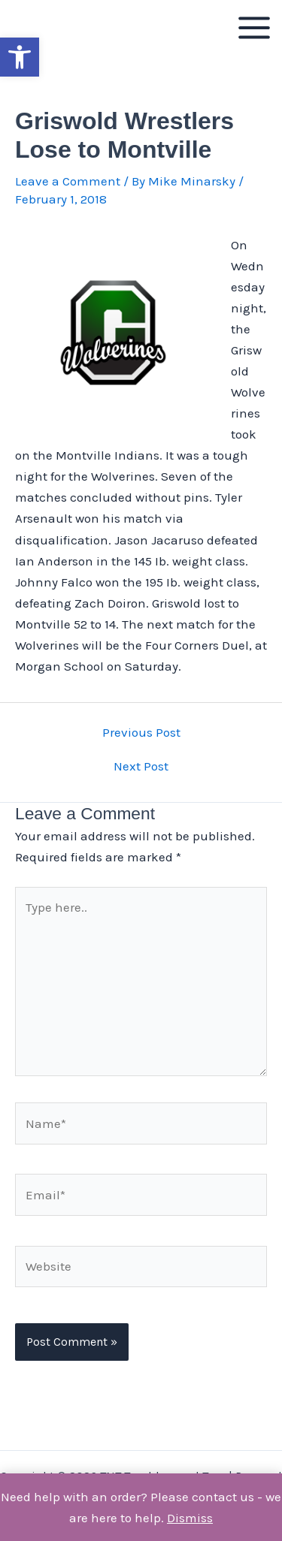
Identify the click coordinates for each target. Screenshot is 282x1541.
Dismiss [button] (190, 1517)
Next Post (141, 766)
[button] (19, 57)
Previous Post (141, 732)
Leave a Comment (67, 180)
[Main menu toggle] (254, 28)
